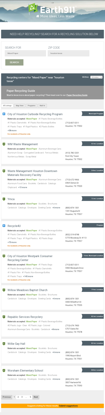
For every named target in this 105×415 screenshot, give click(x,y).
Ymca (11, 199)
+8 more (55, 329)
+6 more (56, 208)
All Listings (7, 106)
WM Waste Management (23, 144)
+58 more (12, 130)
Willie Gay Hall (16, 343)
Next (36, 397)
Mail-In (42, 106)
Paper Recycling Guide (77, 95)
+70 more (12, 242)
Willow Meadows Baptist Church (27, 290)
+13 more (22, 187)
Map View (19, 106)
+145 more (28, 276)
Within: (92, 77)
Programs (31, 106)
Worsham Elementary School (25, 370)
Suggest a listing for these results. (52, 406)
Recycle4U (14, 226)
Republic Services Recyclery (25, 317)
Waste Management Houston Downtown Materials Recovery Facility (32, 173)
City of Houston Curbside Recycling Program (35, 114)
